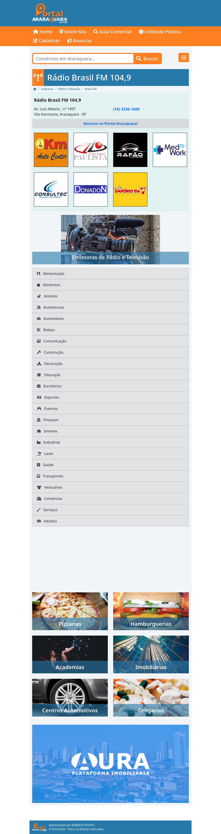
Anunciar (79, 41)
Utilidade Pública (160, 32)
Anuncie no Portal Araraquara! (110, 123)
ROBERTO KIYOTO (83, 825)
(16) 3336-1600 (126, 109)
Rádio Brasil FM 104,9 (57, 100)
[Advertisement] (131, 13)
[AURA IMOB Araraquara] (110, 763)
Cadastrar (46, 41)
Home (42, 32)
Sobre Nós (73, 32)
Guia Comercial (112, 32)
